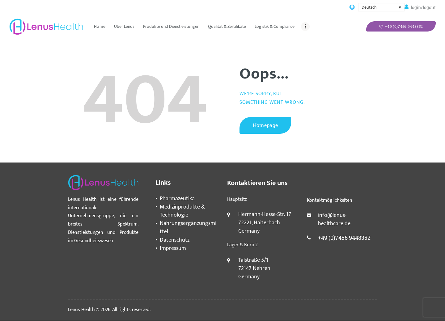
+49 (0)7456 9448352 (344, 237)
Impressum (173, 248)
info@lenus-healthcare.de (334, 219)
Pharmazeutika (177, 198)
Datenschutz (174, 240)
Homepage (265, 125)
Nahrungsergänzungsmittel (188, 227)
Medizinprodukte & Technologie (182, 211)
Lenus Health (81, 310)
